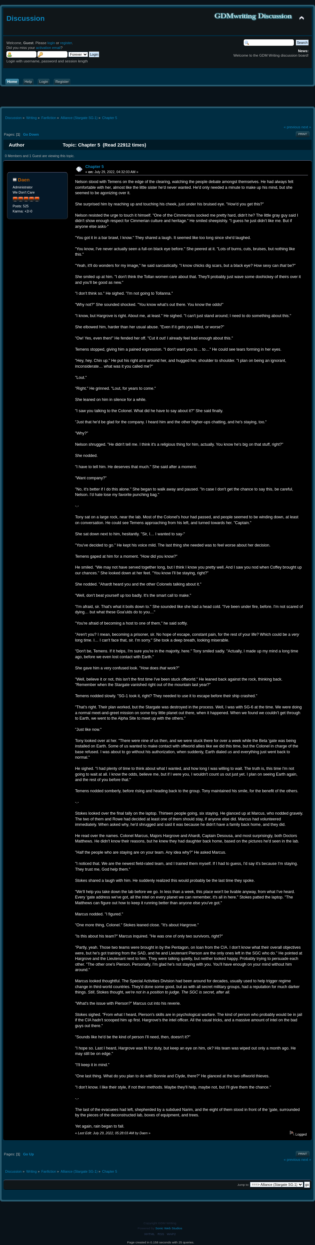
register (66, 43)
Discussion (25, 18)
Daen (24, 179)
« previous (292, 127)
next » (306, 127)
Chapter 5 (94, 166)
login (51, 43)
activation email (48, 48)
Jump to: (243, 1184)
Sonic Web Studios (168, 1228)
